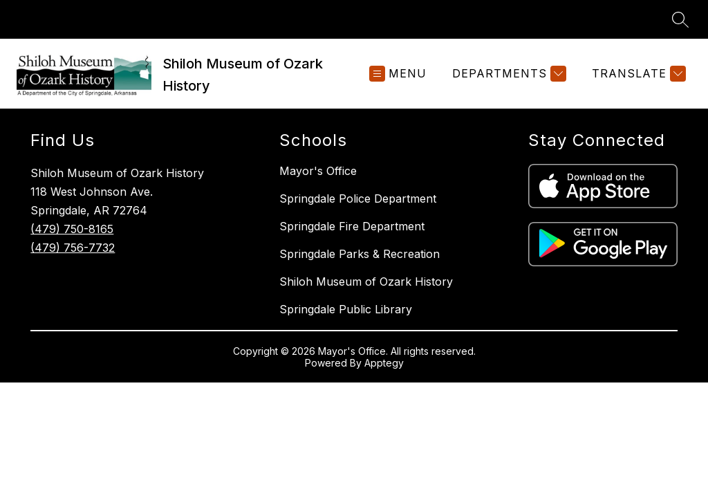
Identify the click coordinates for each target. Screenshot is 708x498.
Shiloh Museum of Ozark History (366, 281)
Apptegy (384, 363)
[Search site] (680, 19)
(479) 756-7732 (72, 248)
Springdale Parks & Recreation (359, 254)
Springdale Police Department (357, 198)
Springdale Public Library (345, 309)
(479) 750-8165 (71, 229)
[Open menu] (398, 73)
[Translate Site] (637, 73)
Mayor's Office (318, 171)
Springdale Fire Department (352, 226)
